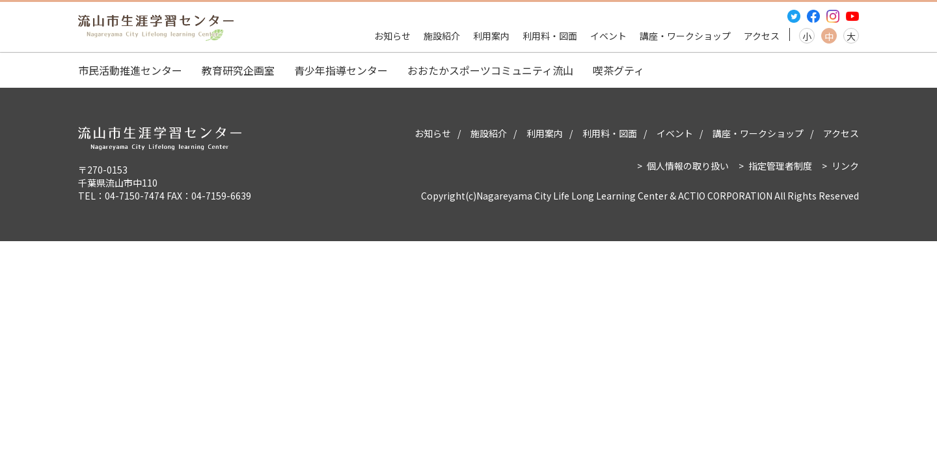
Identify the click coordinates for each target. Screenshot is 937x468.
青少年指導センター (341, 70)
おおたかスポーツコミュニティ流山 (490, 70)
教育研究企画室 (238, 70)
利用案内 (491, 35)
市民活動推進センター (130, 70)
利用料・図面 (550, 35)
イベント (608, 35)
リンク (845, 165)
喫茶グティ (618, 70)
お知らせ (392, 35)
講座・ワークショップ (685, 35)
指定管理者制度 (780, 165)
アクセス (762, 35)
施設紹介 (442, 35)
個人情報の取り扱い (688, 165)
